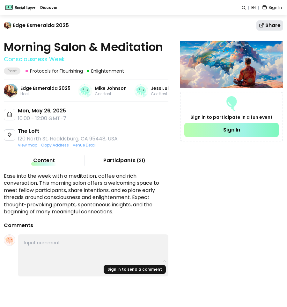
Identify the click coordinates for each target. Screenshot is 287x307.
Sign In (231, 129)
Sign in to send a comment (134, 269)
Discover (49, 7)
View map (27, 145)
